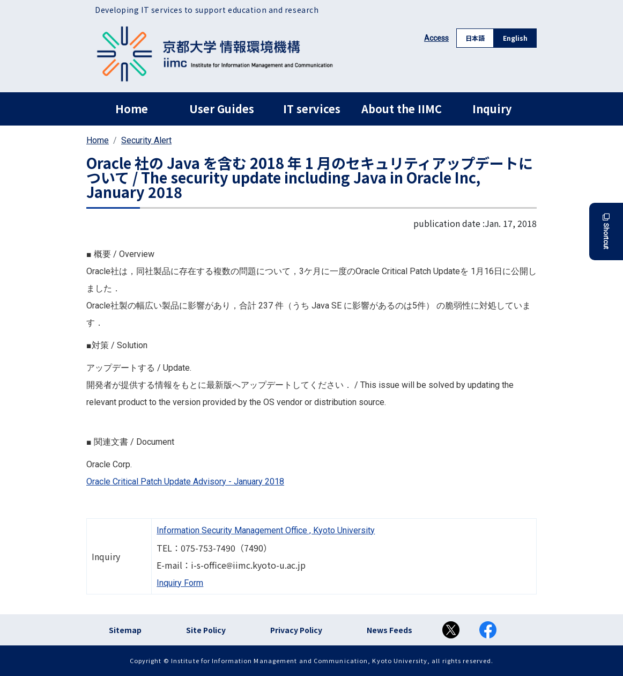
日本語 (475, 37)
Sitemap (125, 629)
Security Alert (146, 140)
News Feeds (389, 629)
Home (131, 108)
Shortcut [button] (606, 231)
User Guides (221, 108)
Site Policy (206, 629)
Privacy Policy (296, 629)
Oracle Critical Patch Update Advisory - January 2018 (185, 481)
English (515, 37)
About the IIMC (401, 108)
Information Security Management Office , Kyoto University (266, 530)
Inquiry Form (180, 583)
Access (436, 38)
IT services (311, 108)
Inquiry (491, 108)
